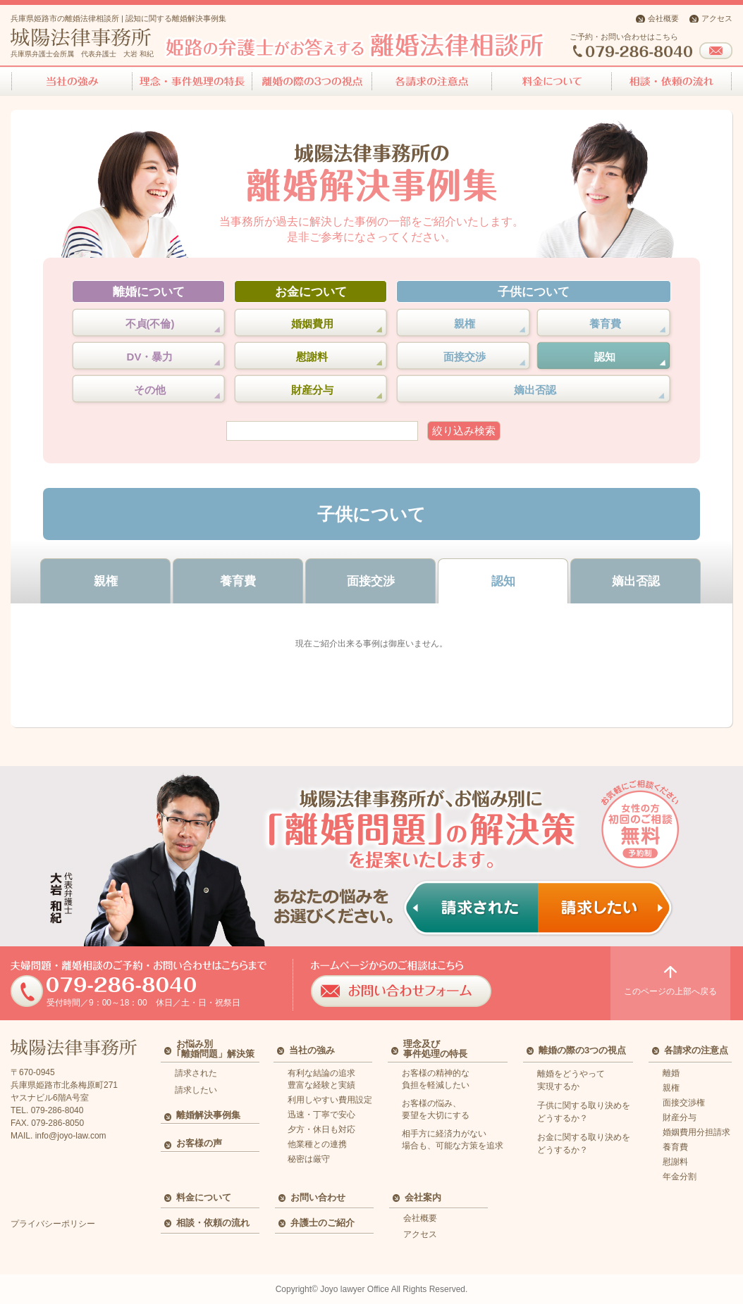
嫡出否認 (535, 390)
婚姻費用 (312, 324)
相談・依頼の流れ (213, 1222)
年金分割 (679, 1176)
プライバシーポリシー (53, 1224)
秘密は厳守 (309, 1159)
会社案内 (423, 1197)
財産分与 (312, 390)
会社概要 (663, 18)
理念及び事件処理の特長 (435, 1049)
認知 (604, 357)
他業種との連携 (317, 1144)
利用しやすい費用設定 (330, 1100)
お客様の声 (199, 1143)
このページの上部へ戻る (670, 981)
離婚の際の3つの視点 (582, 1050)
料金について (203, 1197)
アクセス (716, 18)
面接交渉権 (684, 1103)
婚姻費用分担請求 (696, 1132)
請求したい (196, 1090)
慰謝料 (312, 357)
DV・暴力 (150, 357)
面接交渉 (464, 357)
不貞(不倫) (150, 324)
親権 (464, 324)
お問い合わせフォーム (715, 50)
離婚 (671, 1073)
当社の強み (312, 1050)
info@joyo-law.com (70, 1136)
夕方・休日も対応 (321, 1129)
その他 (150, 390)
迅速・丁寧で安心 (321, 1115)
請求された (196, 1073)
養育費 (605, 324)
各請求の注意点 (696, 1050)
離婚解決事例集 (208, 1115)
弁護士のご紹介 (322, 1222)
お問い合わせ (317, 1197)
